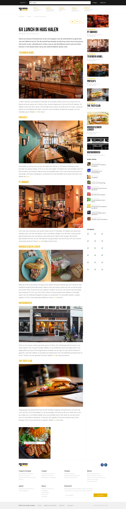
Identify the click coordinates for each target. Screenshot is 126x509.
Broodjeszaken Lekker (29, 246)
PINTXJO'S (91, 81)
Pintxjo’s (23, 117)
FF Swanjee (92, 31)
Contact (21, 479)
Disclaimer (61, 505)
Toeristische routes (92, 479)
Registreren (103, 2)
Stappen (44, 471)
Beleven (89, 471)
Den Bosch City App (24, 475)
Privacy (39, 505)
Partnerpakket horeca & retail (27, 477)
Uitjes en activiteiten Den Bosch (96, 477)
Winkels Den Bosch (69, 473)
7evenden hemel (26, 52)
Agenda (21, 486)
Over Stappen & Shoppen (26, 473)
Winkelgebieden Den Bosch (72, 475)
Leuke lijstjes (45, 492)
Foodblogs (45, 490)
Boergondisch (25, 302)
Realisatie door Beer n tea (100, 505)
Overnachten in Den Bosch (49, 477)
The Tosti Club (93, 105)
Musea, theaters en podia (94, 475)
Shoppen (67, 471)
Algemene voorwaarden (50, 505)
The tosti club (25, 360)
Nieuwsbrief (68, 486)
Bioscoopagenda (23, 490)
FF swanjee (24, 181)
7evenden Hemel (95, 56)
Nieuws (44, 486)
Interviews (45, 494)
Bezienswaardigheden (93, 473)
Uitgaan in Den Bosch (47, 475)
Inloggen (95, 2)
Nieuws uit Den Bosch (48, 488)
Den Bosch (23, 2)
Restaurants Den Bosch (48, 473)
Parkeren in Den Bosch (70, 477)
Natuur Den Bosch (92, 481)
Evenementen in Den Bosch (26, 488)
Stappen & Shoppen (25, 471)
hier (36, 112)
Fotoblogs (44, 496)
